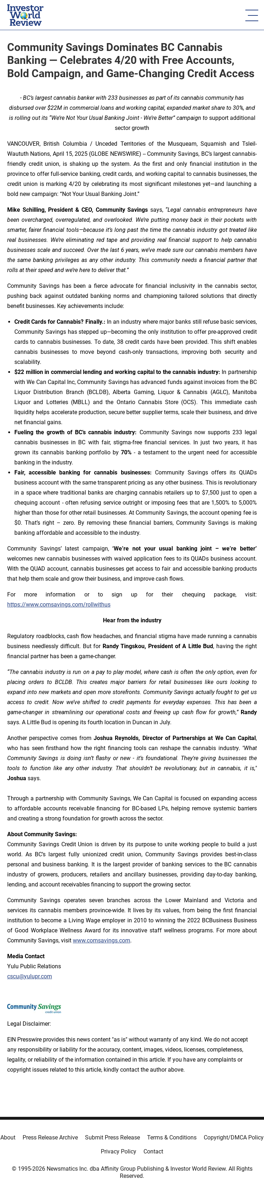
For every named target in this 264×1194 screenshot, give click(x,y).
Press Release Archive (50, 1137)
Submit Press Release (112, 1137)
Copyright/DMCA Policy (234, 1137)
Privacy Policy (118, 1151)
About (7, 1137)
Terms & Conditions (172, 1137)
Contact (153, 1151)
